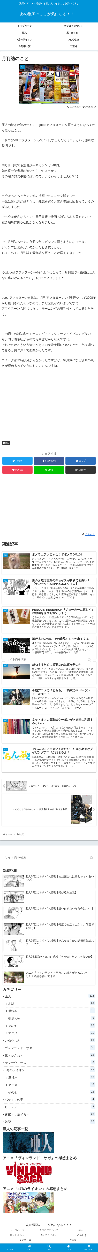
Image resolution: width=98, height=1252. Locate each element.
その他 (51, 1027)
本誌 (51, 1005)
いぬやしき (50, 1042)
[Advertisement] (49, 406)
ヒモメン (50, 1109)
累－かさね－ (50, 1057)
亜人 (50, 998)
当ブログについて (48, 1232)
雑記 (7, 443)
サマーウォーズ (50, 1064)
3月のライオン (50, 1072)
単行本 (51, 1013)
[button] (92, 860)
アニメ (51, 1035)
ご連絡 (72, 1242)
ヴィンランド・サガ (50, 1050)
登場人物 (51, 1020)
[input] (49, 860)
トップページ (17, 1232)
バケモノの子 (50, 1101)
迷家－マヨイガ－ (50, 1116)
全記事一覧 (25, 1242)
